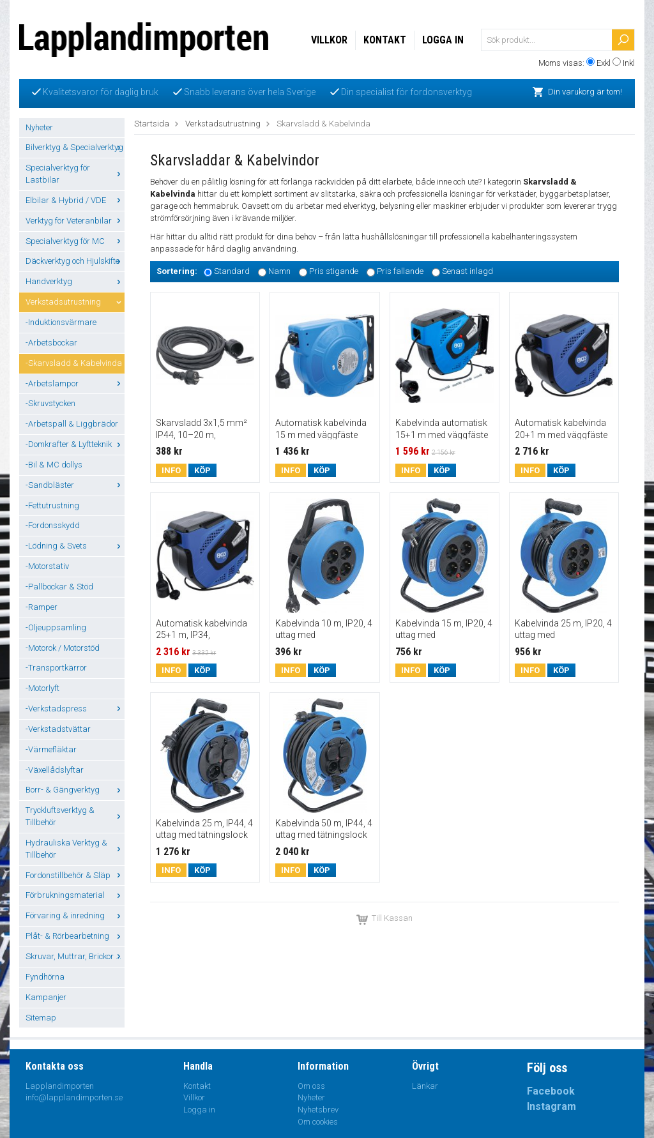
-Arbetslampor (75, 383)
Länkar (425, 1086)
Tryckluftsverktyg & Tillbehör (75, 816)
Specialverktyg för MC (75, 241)
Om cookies (318, 1122)
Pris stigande (333, 272)
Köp (202, 470)
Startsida (151, 123)
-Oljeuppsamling (56, 627)
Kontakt (384, 40)
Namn (279, 272)
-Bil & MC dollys (54, 464)
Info (171, 470)
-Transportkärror (56, 667)
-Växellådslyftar (55, 770)
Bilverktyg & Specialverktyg (75, 147)
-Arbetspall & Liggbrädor (72, 424)
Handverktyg (75, 281)
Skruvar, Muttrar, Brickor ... (75, 956)
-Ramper (41, 607)
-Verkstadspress (75, 708)
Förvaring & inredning (75, 915)
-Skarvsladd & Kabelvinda (74, 363)
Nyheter (39, 127)
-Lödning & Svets (75, 545)
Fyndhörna (45, 977)
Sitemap (41, 1017)
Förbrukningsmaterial (75, 895)
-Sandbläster (75, 485)
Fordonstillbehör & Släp (75, 875)
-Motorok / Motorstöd (63, 648)
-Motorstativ (47, 566)
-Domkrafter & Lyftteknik (75, 444)
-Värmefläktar (51, 749)
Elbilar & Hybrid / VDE (75, 200)
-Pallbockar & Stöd (59, 586)
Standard (232, 272)
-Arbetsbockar (51, 342)
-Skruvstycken (50, 403)
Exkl (604, 63)
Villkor (329, 40)
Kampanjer (46, 997)
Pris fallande (400, 272)
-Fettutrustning (52, 505)
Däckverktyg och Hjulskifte (75, 261)
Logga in (443, 40)
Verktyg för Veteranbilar (75, 220)
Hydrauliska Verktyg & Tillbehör (75, 849)
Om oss (311, 1086)
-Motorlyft (42, 688)
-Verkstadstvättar (58, 729)
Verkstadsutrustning (75, 302)
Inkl (629, 63)
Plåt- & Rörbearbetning (75, 936)
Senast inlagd (467, 272)
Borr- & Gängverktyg (75, 789)
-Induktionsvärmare (61, 322)
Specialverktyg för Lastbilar (75, 174)
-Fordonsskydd (53, 525)
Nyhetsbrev (318, 1109)
